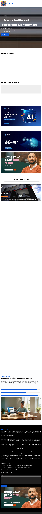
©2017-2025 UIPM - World (21, 512)
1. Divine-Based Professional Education (9, 86)
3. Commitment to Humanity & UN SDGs (9, 91)
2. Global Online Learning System (7, 89)
